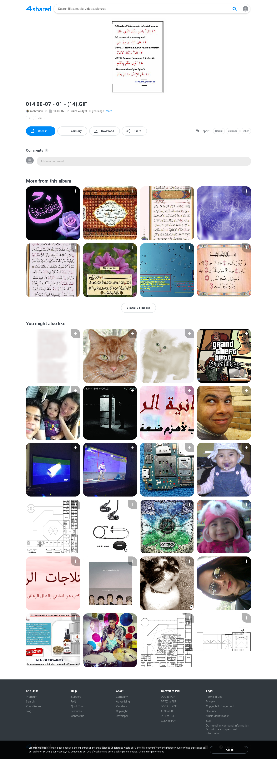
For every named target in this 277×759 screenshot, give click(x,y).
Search (30, 701)
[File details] (53, 213)
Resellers (121, 706)
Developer (122, 715)
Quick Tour (77, 706)
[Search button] (234, 8)
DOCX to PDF (169, 706)
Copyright (122, 711)
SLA (208, 720)
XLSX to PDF (168, 720)
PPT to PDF (168, 715)
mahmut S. (35, 111)
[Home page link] (38, 9)
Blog (28, 711)
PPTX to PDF (168, 701)
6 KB (40, 118)
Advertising (123, 701)
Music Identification (217, 715)
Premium (31, 696)
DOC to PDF (168, 696)
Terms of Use (214, 696)
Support (76, 696)
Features (76, 711)
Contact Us (77, 715)
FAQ (73, 701)
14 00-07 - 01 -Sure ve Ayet (68, 111)
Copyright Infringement (220, 706)
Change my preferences (151, 751)
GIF (30, 118)
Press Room (33, 706)
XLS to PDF (167, 711)
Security (211, 711)
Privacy (210, 701)
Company (122, 696)
